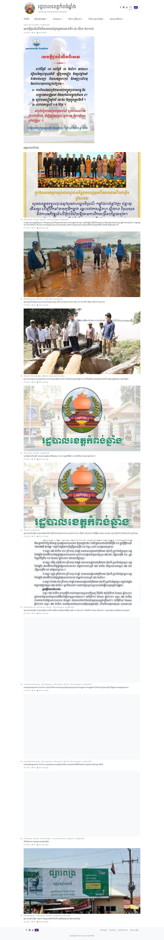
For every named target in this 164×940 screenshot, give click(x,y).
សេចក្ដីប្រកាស (70, 839)
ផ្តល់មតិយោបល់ (123, 930)
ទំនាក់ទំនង (112, 930)
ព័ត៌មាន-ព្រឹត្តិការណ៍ (74, 19)
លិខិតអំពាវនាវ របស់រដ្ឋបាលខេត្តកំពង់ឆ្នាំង (36, 841)
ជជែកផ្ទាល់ (103, 930)
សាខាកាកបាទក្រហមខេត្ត (59, 839)
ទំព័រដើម (26, 19)
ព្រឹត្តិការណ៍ (43, 219)
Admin (44, 33)
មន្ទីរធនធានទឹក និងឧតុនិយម (31, 25)
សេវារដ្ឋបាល (57, 19)
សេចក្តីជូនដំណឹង (44, 25)
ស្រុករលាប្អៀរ (66, 916)
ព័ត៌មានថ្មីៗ (36, 219)
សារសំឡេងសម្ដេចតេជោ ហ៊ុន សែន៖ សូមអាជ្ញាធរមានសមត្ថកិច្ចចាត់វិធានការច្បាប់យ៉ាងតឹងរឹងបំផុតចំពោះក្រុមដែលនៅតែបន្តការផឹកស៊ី (63, 764)
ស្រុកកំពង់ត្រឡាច (58, 299)
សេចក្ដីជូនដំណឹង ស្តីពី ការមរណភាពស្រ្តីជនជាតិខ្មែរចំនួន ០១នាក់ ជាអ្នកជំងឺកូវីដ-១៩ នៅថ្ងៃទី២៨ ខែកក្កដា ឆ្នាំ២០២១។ (60, 456)
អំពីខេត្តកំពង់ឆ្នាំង (40, 19)
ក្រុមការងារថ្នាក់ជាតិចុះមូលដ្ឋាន (32, 684)
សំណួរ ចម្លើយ (134, 930)
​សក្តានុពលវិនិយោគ (116, 19)
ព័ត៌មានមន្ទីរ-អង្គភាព (36, 376)
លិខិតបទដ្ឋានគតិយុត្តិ (95, 19)
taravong (45, 228)
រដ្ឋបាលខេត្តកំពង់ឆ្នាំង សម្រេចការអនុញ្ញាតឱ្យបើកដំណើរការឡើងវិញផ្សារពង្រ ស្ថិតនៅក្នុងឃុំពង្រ (52, 918)
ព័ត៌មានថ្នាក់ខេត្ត (28, 219)
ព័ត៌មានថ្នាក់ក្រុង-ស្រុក (30, 299)
